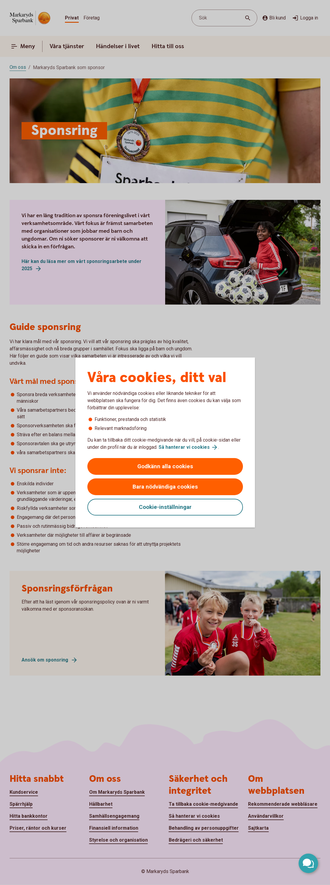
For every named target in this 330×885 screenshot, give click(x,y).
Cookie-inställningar (165, 507)
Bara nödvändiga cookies (165, 486)
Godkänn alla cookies (165, 466)
